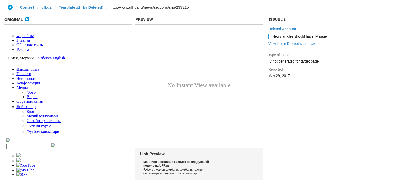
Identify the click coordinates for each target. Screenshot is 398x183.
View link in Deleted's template (292, 44)
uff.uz (46, 7)
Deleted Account (282, 29)
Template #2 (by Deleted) (81, 7)
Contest (27, 7)
